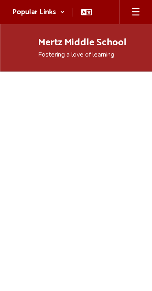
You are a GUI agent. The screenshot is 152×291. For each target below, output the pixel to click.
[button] (38, 12)
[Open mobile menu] (136, 12)
